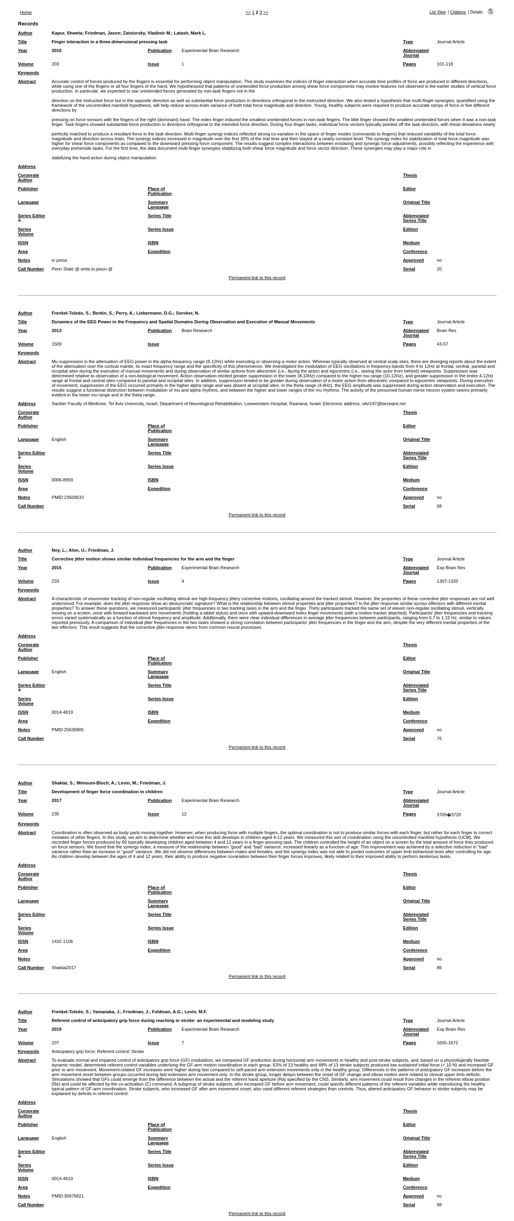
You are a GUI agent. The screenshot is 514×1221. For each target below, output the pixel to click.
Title (22, 41)
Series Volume (26, 231)
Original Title (416, 202)
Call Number (31, 269)
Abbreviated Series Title (416, 218)
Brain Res (446, 330)
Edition (410, 229)
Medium (411, 242)
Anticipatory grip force (73, 1051)
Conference (415, 251)
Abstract (27, 81)
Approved (413, 260)
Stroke (137, 1051)
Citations (458, 12)
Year (22, 50)
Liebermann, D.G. (154, 313)
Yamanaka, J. (106, 1011)
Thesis (410, 175)
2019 (57, 1029)
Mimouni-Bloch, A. (96, 783)
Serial (409, 269)
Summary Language (158, 204)
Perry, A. (125, 313)
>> (265, 12)
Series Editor (31, 215)
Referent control (113, 1051)
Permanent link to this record (257, 277)
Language (28, 202)
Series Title (160, 215)
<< (248, 12)
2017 (57, 800)
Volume (26, 64)
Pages (409, 64)
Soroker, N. (187, 313)
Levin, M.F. (195, 1011)
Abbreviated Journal (416, 53)
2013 (57, 330)
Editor (409, 188)
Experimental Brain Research (211, 50)
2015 (57, 567)
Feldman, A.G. (167, 1011)
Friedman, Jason (102, 33)
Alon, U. (77, 550)
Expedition (159, 251)
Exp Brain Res (451, 567)
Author (25, 33)
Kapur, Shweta (67, 33)
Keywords (28, 72)
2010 (57, 50)
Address (27, 166)
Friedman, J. (101, 550)
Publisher (28, 188)
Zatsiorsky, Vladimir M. (147, 33)
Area (23, 251)
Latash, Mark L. (190, 33)
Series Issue (161, 229)
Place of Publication (160, 191)
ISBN (153, 242)
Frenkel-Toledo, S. (71, 313)
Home (26, 12)
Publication (160, 50)
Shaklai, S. (63, 783)
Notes (24, 260)
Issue (153, 64)
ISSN (23, 242)
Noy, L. (59, 550)
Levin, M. (127, 783)
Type (408, 41)
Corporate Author (28, 177)
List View (438, 12)
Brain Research (197, 330)
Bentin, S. (103, 313)
